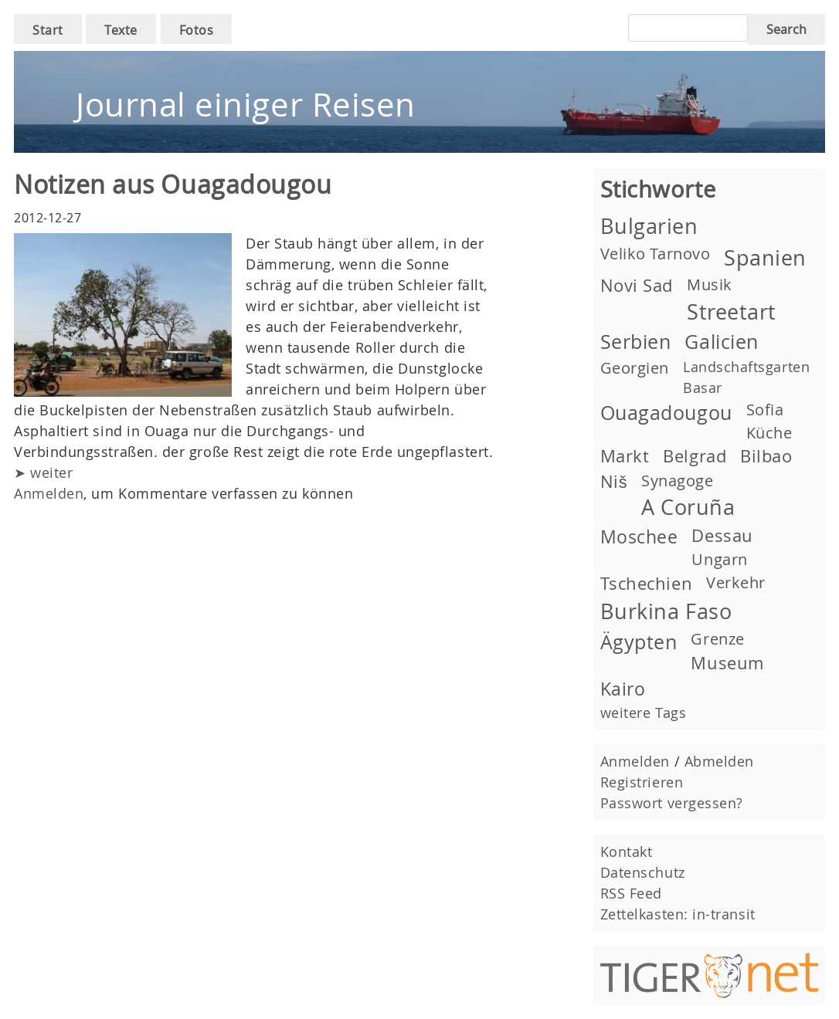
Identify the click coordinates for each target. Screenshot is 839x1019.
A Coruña (688, 507)
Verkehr (736, 582)
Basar (702, 387)
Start (47, 30)
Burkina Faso (666, 611)
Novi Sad (636, 285)
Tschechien (646, 583)
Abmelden (719, 761)
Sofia (765, 409)
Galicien (721, 341)
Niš (613, 481)
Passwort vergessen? (671, 803)
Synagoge (677, 480)
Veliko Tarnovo (655, 253)
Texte (121, 30)
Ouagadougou (666, 412)
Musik (709, 284)
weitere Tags (643, 712)
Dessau (721, 535)
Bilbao (766, 456)
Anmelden (48, 493)
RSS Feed (631, 893)
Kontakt (626, 851)
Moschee (639, 536)
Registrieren (641, 782)
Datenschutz (642, 872)
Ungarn (719, 559)
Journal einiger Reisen (246, 104)
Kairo (623, 688)
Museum (727, 663)
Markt (625, 456)
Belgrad (694, 456)
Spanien (765, 258)
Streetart (731, 312)
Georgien (634, 367)
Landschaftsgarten (746, 366)
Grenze (717, 638)
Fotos (196, 30)
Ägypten (639, 642)
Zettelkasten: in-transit (678, 914)
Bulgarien (649, 226)
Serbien (635, 341)
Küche (769, 432)
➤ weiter (43, 472)
